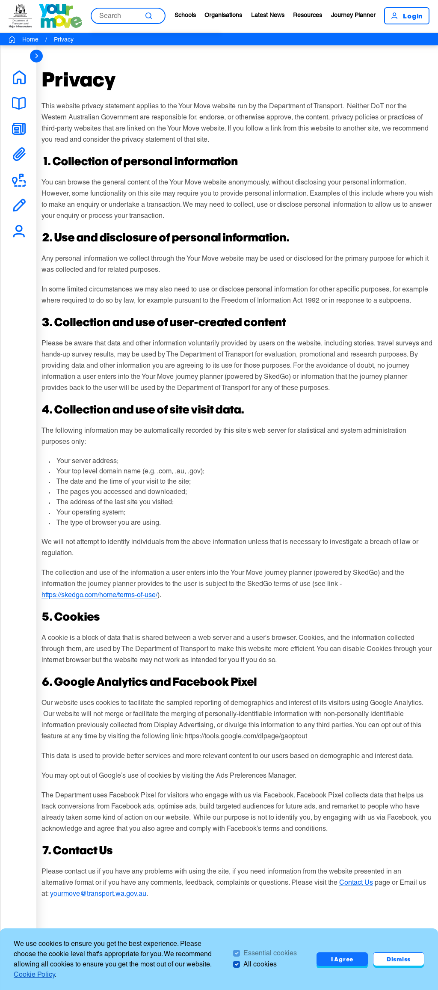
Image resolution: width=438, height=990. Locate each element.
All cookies (260, 964)
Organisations (223, 15)
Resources (307, 15)
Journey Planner (353, 15)
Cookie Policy (34, 974)
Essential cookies (270, 953)
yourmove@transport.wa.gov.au (98, 893)
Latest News (267, 15)
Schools (185, 15)
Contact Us (356, 882)
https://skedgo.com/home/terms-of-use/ (99, 594)
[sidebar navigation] (36, 56)
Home (30, 39)
